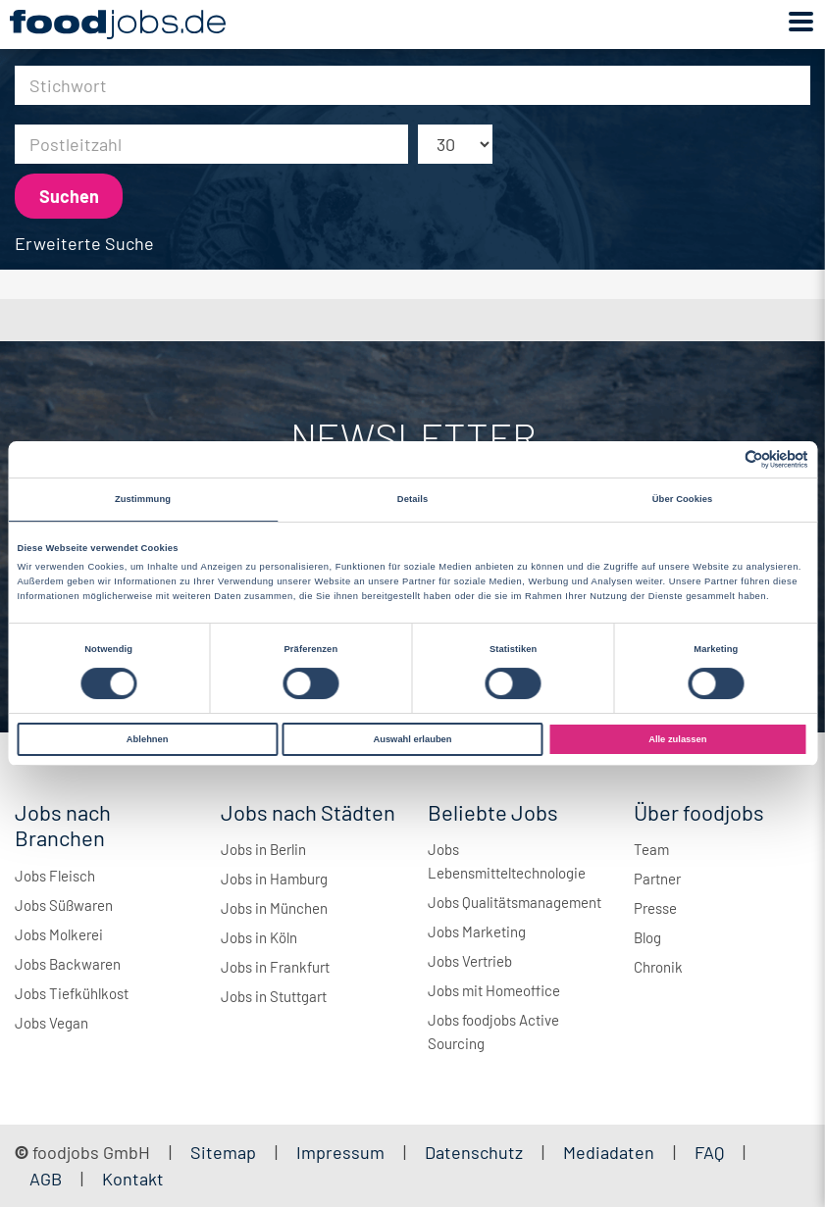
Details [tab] (412, 499)
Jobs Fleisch (55, 875)
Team (651, 849)
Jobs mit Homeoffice (494, 990)
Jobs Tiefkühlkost (72, 993)
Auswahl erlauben (412, 739)
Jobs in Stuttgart (274, 996)
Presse (655, 908)
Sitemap (223, 1152)
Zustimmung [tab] (143, 499)
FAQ (709, 1152)
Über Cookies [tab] (682, 499)
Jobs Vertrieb (470, 961)
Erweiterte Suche (84, 243)
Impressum (340, 1152)
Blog (647, 937)
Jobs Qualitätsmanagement (514, 902)
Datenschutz (476, 1152)
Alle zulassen (677, 739)
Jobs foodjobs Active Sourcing (493, 1031)
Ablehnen (148, 739)
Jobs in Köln (259, 937)
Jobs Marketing (477, 931)
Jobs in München (274, 908)
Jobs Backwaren (68, 964)
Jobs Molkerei (59, 934)
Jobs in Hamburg (274, 878)
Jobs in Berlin (263, 849)
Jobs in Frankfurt (275, 967)
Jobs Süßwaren (64, 905)
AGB (47, 1178)
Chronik (658, 967)
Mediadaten (608, 1152)
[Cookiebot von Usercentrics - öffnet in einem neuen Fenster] (722, 459)
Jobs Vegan (51, 1022)
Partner (657, 878)
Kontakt (133, 1178)
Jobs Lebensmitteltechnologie (507, 860)
